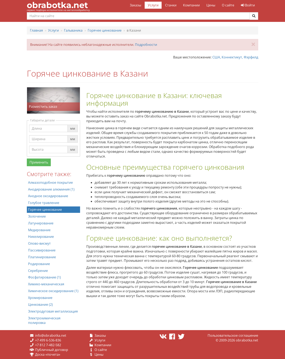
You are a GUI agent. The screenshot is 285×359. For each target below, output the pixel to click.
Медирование (39, 230)
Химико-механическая (46, 284)
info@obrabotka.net (50, 335)
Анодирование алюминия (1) (51, 189)
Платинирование (42, 257)
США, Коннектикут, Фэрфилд (235, 57)
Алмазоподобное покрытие (50, 182)
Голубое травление (43, 202)
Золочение (37, 216)
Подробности (146, 44)
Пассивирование (42, 250)
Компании (191, 5)
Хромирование (40, 297)
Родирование (39, 264)
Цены (210, 5)
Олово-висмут (39, 243)
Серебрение (38, 270)
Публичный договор (51, 349)
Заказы (135, 5)
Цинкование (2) (40, 304)
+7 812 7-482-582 (48, 345)
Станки (170, 5)
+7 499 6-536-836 (48, 340)
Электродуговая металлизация (53, 311)
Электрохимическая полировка (44, 320)
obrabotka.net (57, 5)
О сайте (228, 5)
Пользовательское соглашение (233, 335)
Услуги (153, 5)
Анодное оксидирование (48, 196)
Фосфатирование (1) (44, 277)
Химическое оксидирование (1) (53, 291)
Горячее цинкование (45, 209)
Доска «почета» (47, 354)
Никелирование (41, 236)
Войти (248, 5)
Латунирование (40, 223)
